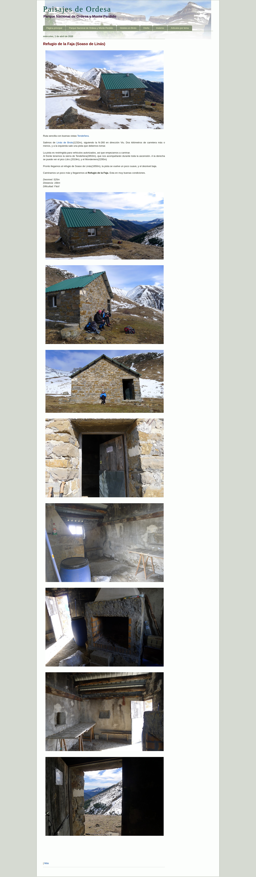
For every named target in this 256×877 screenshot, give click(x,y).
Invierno (160, 28)
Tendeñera (82, 135)
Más (46, 863)
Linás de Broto (65, 142)
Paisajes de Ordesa (77, 9)
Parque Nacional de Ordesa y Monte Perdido (91, 28)
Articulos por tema (180, 28)
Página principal (54, 28)
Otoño (146, 28)
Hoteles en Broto (128, 28)
